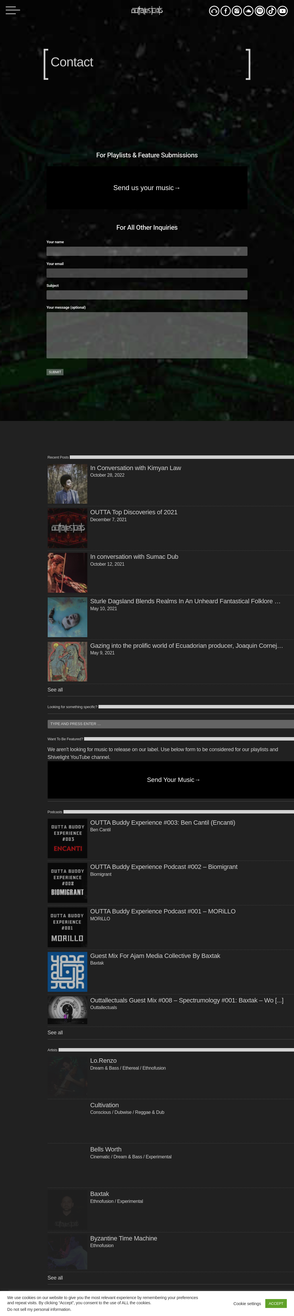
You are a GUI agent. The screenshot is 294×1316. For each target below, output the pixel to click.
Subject (147, 290)
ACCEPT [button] (276, 1303)
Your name (147, 247)
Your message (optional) (147, 333)
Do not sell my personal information (38, 1309)
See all (55, 690)
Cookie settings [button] (247, 1303)
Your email (147, 268)
